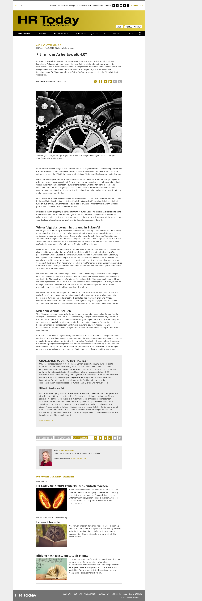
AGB (125, 594)
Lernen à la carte (48, 522)
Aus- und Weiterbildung (48, 45)
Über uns (67, 594)
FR (21, 5)
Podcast (117, 33)
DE (16, 5)
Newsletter (137, 5)
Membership (25, 33)
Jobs (94, 33)
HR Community (61, 33)
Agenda (81, 33)
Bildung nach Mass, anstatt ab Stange (62, 555)
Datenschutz (135, 594)
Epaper (108, 5)
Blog (131, 33)
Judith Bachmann (47, 81)
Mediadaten (97, 5)
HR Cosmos (82, 438)
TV (105, 33)
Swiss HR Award (84, 5)
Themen (43, 33)
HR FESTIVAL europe (66, 5)
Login (119, 27)
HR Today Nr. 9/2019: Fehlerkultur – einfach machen (72, 486)
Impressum (116, 594)
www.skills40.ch (46, 420)
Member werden (133, 27)
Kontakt (53, 5)
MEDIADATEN (90, 594)
